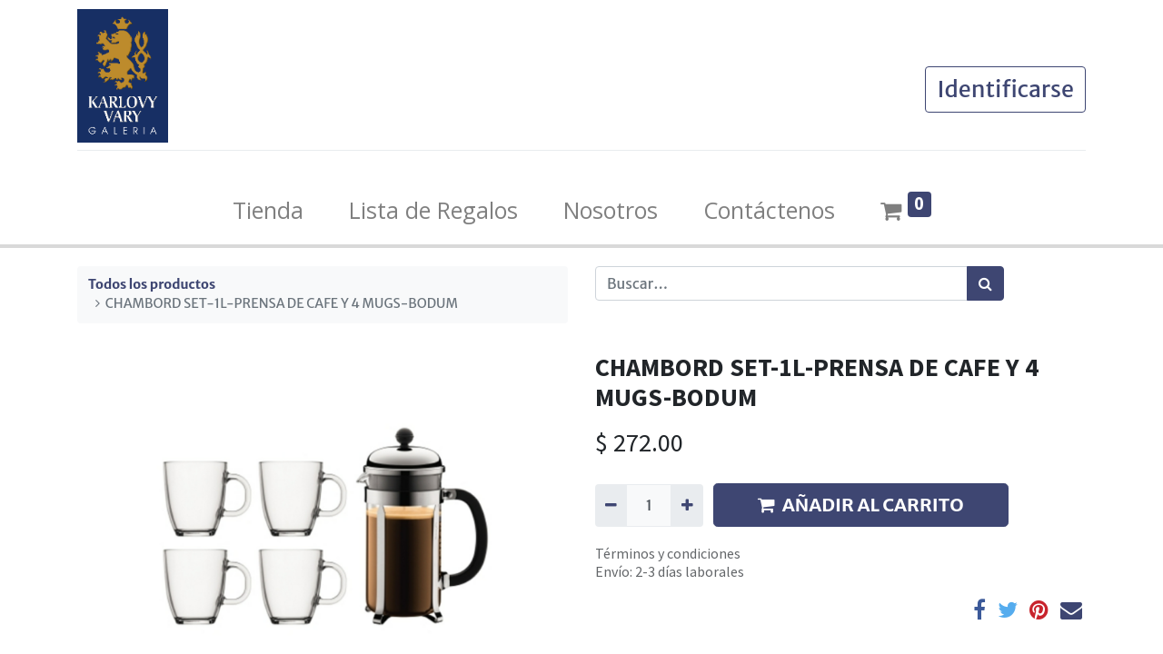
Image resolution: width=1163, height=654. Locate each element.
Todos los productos (151, 284)
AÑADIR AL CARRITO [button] (861, 504)
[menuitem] (268, 210)
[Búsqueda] (985, 283)
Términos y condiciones (668, 553)
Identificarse (1005, 89)
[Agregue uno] (686, 505)
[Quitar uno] (611, 505)
